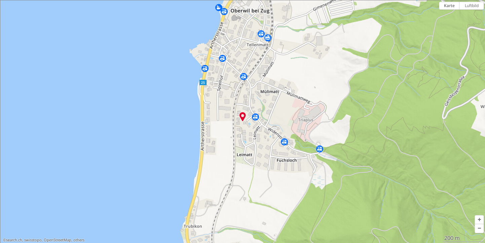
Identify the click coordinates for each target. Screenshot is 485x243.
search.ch (14, 240)
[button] (479, 219)
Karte (449, 5)
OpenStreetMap (57, 240)
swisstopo (33, 240)
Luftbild (472, 5)
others (78, 240)
